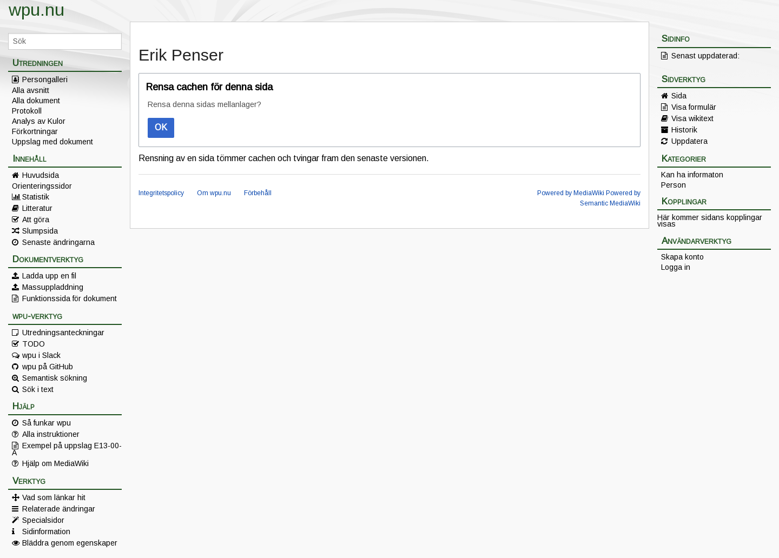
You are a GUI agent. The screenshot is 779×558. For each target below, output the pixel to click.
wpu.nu (36, 9)
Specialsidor (43, 520)
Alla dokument (36, 100)
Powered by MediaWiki (570, 193)
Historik (684, 130)
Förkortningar (35, 131)
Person (673, 185)
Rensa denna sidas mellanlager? (204, 104)
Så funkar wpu (46, 423)
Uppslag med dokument (52, 141)
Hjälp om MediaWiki (55, 463)
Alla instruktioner (51, 434)
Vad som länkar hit (53, 497)
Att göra (35, 219)
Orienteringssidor (42, 186)
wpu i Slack (41, 355)
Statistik (35, 197)
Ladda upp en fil (49, 276)
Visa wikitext (692, 118)
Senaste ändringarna (58, 242)
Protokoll (27, 111)
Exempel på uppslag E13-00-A (67, 449)
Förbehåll (258, 193)
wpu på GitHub (47, 366)
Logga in (675, 267)
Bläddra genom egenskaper (69, 543)
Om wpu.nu (214, 193)
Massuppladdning (52, 287)
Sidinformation (46, 531)
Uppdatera (689, 141)
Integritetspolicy (161, 193)
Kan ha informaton (692, 174)
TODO (33, 344)
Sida (678, 95)
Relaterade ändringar (58, 509)
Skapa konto (682, 257)
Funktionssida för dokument (69, 298)
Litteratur (37, 208)
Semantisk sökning (54, 378)
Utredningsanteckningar (63, 332)
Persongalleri (45, 79)
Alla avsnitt (30, 90)
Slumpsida (40, 231)
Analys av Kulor (38, 121)
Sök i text (38, 389)
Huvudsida (40, 175)
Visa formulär (693, 107)
